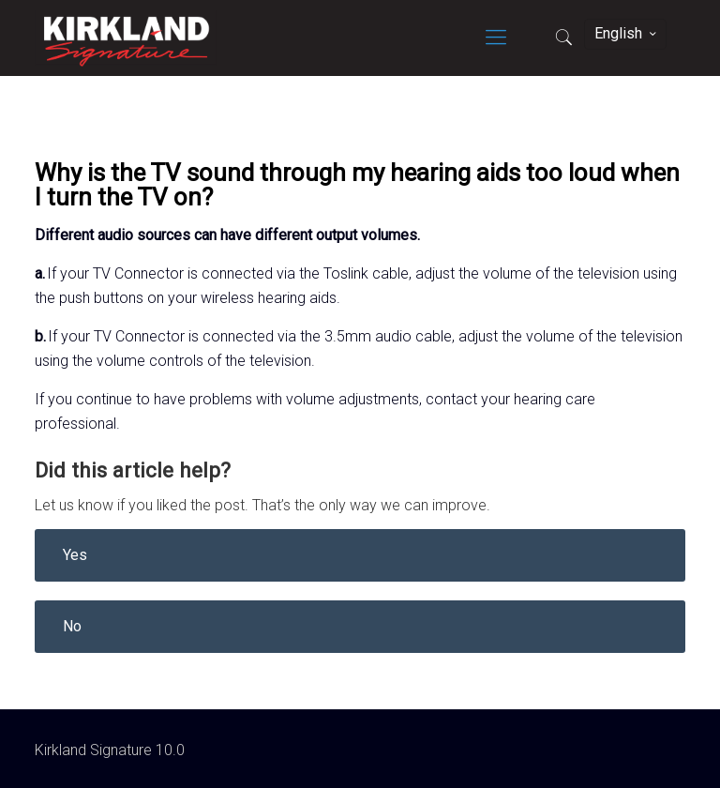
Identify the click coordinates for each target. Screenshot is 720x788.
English (627, 33)
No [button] (72, 626)
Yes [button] (75, 555)
